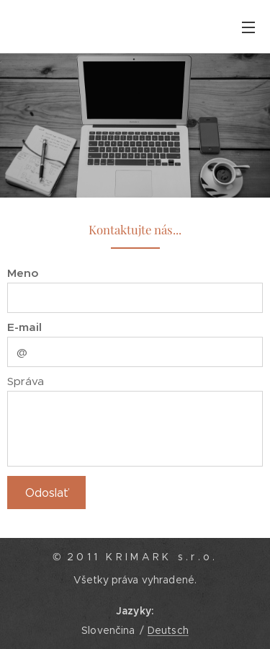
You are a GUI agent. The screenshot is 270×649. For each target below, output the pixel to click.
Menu (248, 27)
